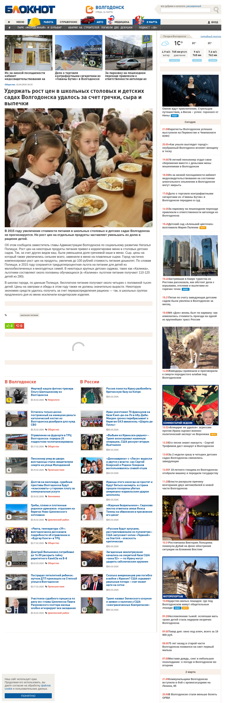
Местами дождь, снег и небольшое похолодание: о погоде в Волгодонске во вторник (189, 662)
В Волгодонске (20, 381)
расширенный (193, 6)
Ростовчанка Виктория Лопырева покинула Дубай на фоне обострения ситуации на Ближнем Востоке (187, 546)
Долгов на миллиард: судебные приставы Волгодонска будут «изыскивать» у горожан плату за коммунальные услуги (53, 486)
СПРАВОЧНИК (68, 22)
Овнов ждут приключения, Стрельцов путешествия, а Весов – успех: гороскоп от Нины (190, 112)
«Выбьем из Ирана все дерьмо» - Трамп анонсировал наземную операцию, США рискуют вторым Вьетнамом (127, 440)
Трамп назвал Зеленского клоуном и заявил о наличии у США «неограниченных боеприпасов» (129, 602)
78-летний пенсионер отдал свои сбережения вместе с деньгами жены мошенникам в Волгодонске (186, 163)
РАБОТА (40, 22)
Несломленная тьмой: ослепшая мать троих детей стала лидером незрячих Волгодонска (190, 619)
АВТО (92, 22)
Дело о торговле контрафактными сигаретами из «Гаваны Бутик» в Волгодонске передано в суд (187, 197)
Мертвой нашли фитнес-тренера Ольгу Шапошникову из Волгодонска (52, 392)
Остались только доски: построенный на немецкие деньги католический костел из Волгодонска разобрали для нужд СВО (53, 418)
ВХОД (213, 22)
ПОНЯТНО (28, 695)
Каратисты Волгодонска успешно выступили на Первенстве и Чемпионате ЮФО (189, 132)
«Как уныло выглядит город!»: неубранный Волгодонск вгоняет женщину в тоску (190, 148)
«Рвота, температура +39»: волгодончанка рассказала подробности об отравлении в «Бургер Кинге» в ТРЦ (50, 533)
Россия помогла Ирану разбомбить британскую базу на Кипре (128, 390)
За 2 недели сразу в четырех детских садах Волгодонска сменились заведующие (189, 458)
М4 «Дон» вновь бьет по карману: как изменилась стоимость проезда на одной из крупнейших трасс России (190, 316)
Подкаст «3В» (148, 27)
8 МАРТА (145, 22)
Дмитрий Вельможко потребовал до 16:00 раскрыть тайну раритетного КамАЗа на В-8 (52, 555)
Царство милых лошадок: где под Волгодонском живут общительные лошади (187, 604)
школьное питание (29, 315)
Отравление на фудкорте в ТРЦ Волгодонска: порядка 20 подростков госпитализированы (52, 438)
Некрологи (54, 400)
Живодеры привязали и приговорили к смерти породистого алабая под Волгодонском (190, 374)
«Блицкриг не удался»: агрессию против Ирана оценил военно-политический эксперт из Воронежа (186, 431)
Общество (10, 84)
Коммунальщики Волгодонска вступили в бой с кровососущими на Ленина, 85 (186, 682)
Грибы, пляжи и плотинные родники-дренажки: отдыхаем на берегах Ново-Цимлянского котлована (53, 510)
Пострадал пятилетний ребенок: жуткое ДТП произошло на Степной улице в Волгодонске (54, 578)
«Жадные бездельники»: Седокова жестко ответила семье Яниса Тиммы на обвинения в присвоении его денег (129, 510)
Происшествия (56, 470)
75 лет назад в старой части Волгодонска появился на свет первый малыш (188, 647)
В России (89, 381)
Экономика (54, 496)
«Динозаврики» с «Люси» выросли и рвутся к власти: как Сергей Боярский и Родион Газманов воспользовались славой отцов (129, 463)
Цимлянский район (58, 519)
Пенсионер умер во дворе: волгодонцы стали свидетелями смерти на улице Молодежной (52, 462)
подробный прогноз (211, 36)
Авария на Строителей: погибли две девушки (100, 27)
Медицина (118, 21)
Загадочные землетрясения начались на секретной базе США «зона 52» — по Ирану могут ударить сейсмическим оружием (128, 556)
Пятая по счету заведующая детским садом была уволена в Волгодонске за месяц (189, 301)
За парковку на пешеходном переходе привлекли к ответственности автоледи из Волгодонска (190, 212)
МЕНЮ (20, 22)
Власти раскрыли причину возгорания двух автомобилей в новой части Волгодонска (187, 485)
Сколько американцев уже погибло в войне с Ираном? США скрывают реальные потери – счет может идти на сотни (129, 580)
